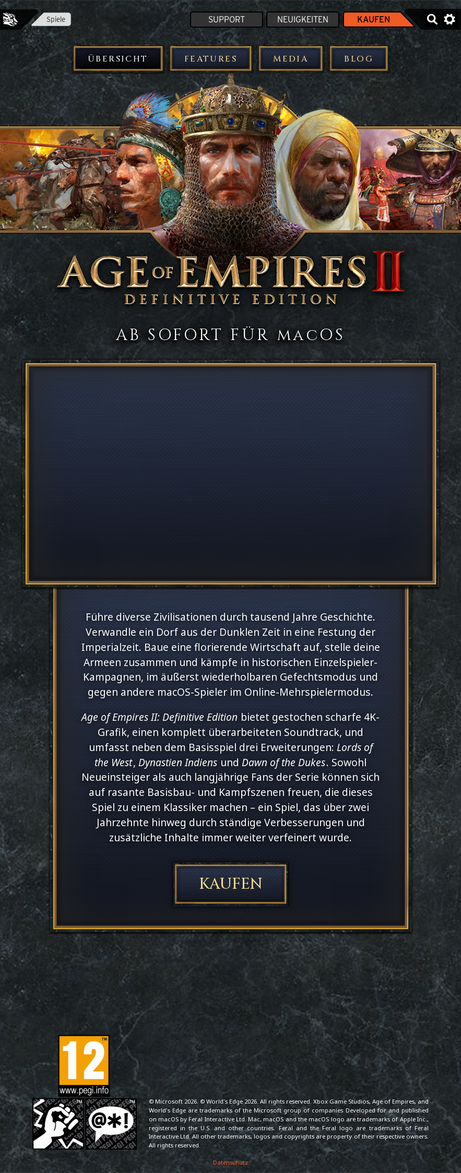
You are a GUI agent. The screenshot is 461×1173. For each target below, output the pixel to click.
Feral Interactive (10, 19)
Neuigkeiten (302, 20)
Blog (358, 59)
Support (226, 20)
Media (290, 59)
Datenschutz (230, 1162)
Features (210, 59)
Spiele (55, 19)
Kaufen (373, 20)
